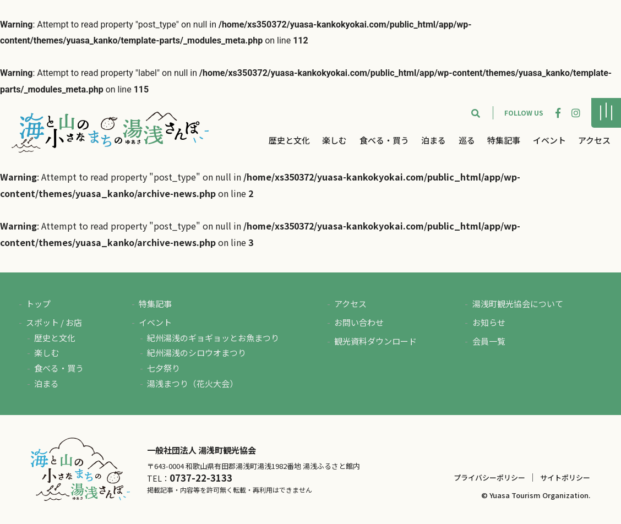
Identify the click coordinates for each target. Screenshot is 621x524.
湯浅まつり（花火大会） (192, 383)
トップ (38, 303)
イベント (549, 140)
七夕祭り (163, 368)
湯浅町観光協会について (517, 303)
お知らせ (488, 322)
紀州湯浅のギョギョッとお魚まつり (213, 337)
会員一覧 (488, 341)
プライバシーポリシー (489, 477)
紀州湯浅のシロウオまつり (196, 352)
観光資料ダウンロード (375, 341)
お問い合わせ (359, 322)
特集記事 (503, 140)
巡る (467, 140)
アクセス (594, 140)
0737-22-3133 (201, 477)
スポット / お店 (54, 322)
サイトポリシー (565, 477)
